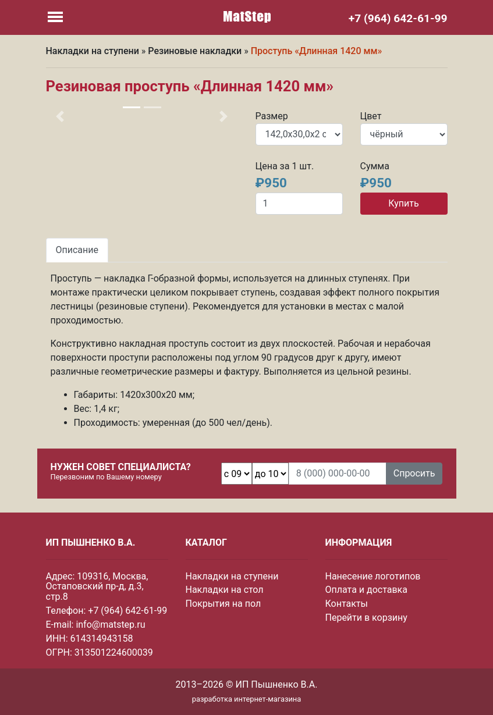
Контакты (346, 603)
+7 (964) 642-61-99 (127, 610)
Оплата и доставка (366, 589)
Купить (403, 203)
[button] (60, 116)
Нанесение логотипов (373, 576)
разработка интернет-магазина (246, 699)
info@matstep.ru (110, 624)
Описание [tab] (77, 249)
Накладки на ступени (92, 50)
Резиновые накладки (195, 50)
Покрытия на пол (223, 603)
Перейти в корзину (366, 617)
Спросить (414, 473)
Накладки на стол (225, 589)
